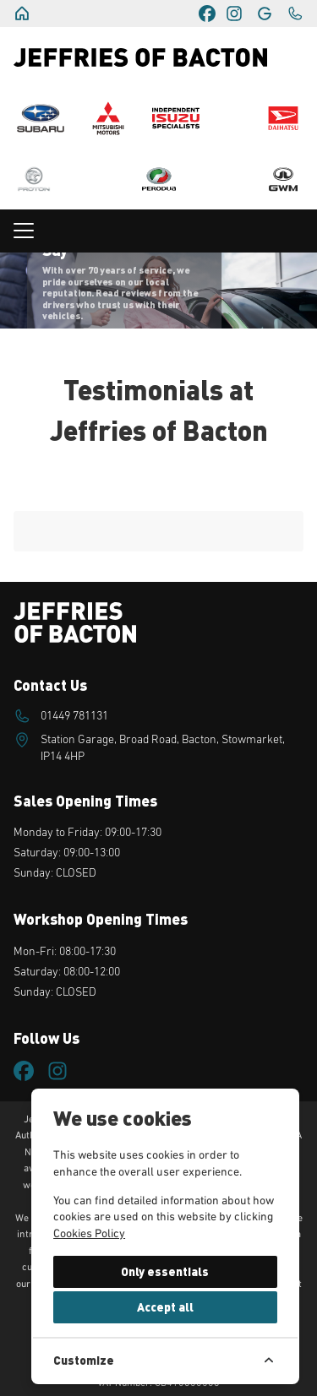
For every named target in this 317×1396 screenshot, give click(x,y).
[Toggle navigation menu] (158, 231)
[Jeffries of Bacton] (22, 13)
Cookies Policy (89, 1234)
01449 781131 (74, 716)
